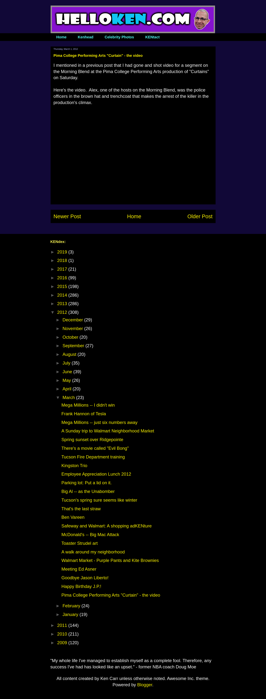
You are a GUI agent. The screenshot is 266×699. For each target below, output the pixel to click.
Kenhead (85, 37)
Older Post (199, 216)
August (69, 354)
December (73, 319)
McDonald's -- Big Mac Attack (90, 534)
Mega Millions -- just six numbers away (99, 422)
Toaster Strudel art (79, 543)
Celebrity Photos (119, 37)
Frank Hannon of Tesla (83, 413)
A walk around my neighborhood (93, 551)
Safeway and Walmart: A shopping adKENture (106, 525)
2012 (62, 312)
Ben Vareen (72, 517)
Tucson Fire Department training (93, 456)
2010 (62, 633)
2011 (62, 625)
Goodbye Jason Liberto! (84, 577)
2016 (62, 277)
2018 (62, 260)
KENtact (152, 37)
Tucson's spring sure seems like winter (99, 500)
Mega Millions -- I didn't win (88, 405)
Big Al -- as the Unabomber (88, 491)
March (69, 397)
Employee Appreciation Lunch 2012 (96, 474)
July (66, 362)
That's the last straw (81, 508)
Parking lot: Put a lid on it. (86, 482)
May (67, 380)
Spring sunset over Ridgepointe (92, 439)
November (73, 328)
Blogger (144, 684)
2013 (62, 303)
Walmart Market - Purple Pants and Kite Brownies (110, 560)
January (70, 614)
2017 (62, 269)
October (70, 337)
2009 (62, 642)
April (67, 388)
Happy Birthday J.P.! (81, 586)
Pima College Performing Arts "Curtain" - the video (110, 595)
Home (61, 37)
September (73, 345)
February (71, 605)
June (67, 371)
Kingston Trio (74, 465)
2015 (62, 286)
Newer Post (67, 216)
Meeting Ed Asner (78, 569)
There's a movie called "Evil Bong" (95, 448)
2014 (62, 295)
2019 (62, 251)
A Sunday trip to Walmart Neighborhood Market (107, 430)
